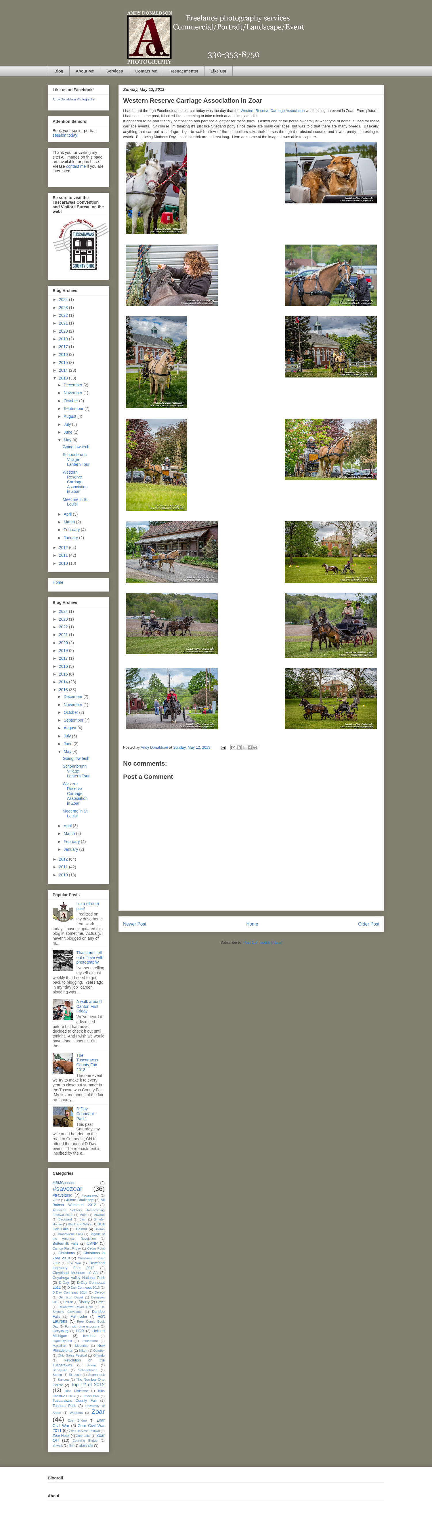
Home (252, 924)
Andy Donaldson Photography (74, 99)
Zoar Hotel (61, 1436)
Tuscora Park (64, 1406)
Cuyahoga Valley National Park (79, 1278)
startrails (86, 1445)
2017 (64, 346)
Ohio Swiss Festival (72, 1355)
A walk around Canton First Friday (89, 1006)
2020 (64, 331)
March (70, 522)
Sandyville (60, 1370)
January (71, 537)
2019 (64, 339)
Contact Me (146, 71)
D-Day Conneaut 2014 (70, 1292)
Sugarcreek (96, 1374)
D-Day (64, 1283)
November (73, 392)
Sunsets (63, 1379)
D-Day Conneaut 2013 (83, 1287)
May (68, 440)
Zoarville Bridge (85, 1440)
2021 (64, 323)
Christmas (67, 1253)
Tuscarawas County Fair (75, 1401)
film (70, 1445)
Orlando (99, 1355)
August (70, 416)
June (68, 432)
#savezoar (67, 1188)
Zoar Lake (83, 1435)
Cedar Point (96, 1248)
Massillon (59, 1345)
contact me (76, 166)
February (72, 529)
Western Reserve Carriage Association (272, 110)
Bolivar (81, 1229)
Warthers (76, 1412)
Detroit (68, 1302)
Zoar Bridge (77, 1420)
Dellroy (100, 1292)
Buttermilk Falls (65, 1243)
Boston (100, 1229)
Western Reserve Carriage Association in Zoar (75, 482)
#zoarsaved (90, 1195)
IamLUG (89, 1336)
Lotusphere (90, 1340)
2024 (64, 299)
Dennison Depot (71, 1297)
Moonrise (81, 1345)
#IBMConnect (63, 1183)
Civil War (74, 1263)
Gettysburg (60, 1331)
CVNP (92, 1243)
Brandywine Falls (70, 1234)
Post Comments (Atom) (262, 942)
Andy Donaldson (155, 747)
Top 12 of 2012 (88, 1384)
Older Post (368, 924)
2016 (64, 354)
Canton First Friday (67, 1248)
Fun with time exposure (82, 1326)
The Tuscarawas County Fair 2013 (87, 1062)
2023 (64, 307)
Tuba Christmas (76, 1391)
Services (114, 71)
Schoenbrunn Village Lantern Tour (76, 459)
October (71, 400)
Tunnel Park (91, 1396)
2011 (64, 555)
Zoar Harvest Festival (84, 1431)
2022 (64, 315)
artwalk (58, 1445)
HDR (80, 1331)
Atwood (99, 1214)
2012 (64, 547)
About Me (85, 71)
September (74, 408)
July (68, 424)
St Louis (75, 1374)
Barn (82, 1219)
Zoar (98, 1411)
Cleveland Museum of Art (75, 1273)
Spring (57, 1374)
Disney (84, 1302)
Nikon (83, 1350)
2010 (64, 563)
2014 (64, 370)
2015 (64, 362)
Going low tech (76, 447)
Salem (91, 1365)
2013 (64, 378)
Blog (58, 71)
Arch (83, 1214)
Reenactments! (183, 71)
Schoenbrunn (88, 1370)
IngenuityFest (62, 1340)
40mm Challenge (80, 1200)
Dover (100, 1302)
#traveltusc (62, 1195)
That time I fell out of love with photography (90, 957)
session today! (66, 135)
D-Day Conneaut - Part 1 (86, 1114)
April (68, 514)
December (73, 385)
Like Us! (218, 71)
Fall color (78, 1317)
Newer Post (134, 924)
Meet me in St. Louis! (76, 502)
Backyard (65, 1219)
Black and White (79, 1224)
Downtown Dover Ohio (75, 1307)
